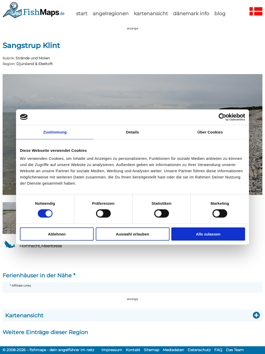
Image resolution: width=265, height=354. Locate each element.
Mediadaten (173, 350)
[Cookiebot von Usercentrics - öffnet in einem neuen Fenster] (222, 117)
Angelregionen (111, 13)
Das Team (235, 350)
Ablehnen (56, 234)
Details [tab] (132, 132)
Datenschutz (199, 350)
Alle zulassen (208, 234)
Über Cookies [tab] (210, 132)
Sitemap (151, 350)
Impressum (111, 350)
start (81, 13)
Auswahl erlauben (132, 234)
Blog (219, 13)
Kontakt (133, 350)
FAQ (218, 350)
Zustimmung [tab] (55, 132)
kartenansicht (151, 13)
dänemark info (191, 13)
